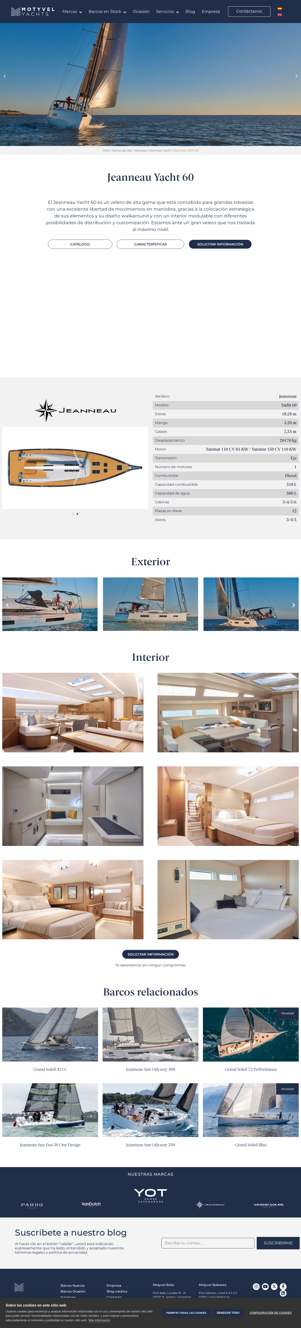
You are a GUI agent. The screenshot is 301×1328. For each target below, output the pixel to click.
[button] (4, 76)
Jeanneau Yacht (160, 150)
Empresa (211, 11)
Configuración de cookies (271, 1312)
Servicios (167, 12)
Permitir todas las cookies (186, 1313)
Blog (190, 11)
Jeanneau (140, 150)
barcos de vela (122, 150)
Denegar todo (228, 1312)
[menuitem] (279, 8)
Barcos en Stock (107, 12)
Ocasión (141, 11)
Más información (99, 1320)
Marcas (72, 12)
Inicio (106, 150)
